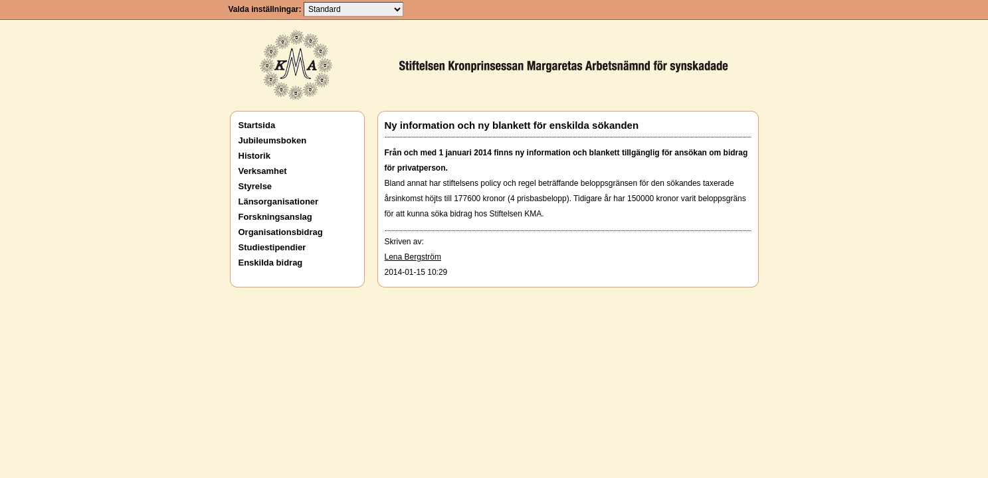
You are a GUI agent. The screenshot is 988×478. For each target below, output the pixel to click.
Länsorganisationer (279, 201)
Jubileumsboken (273, 140)
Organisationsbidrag (281, 232)
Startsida (257, 125)
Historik (254, 156)
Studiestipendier (272, 247)
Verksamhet (263, 171)
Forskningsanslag (275, 217)
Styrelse (255, 186)
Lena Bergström (413, 257)
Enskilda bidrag (271, 263)
